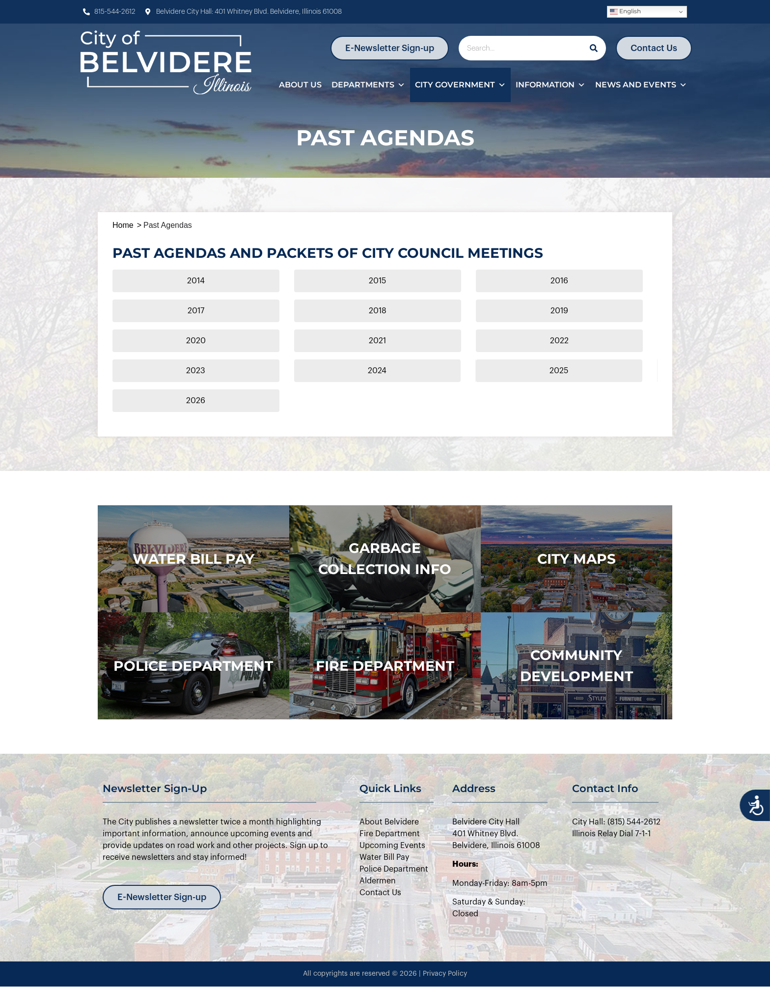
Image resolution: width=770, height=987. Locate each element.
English (625, 11)
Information (550, 85)
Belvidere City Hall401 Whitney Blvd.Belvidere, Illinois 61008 (496, 834)
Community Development (576, 666)
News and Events (641, 85)
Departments (368, 85)
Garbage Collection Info (384, 558)
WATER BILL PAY (193, 558)
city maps (576, 558)
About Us (300, 84)
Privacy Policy (445, 973)
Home (123, 225)
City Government (460, 85)
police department (193, 666)
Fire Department (385, 666)
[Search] (593, 48)
